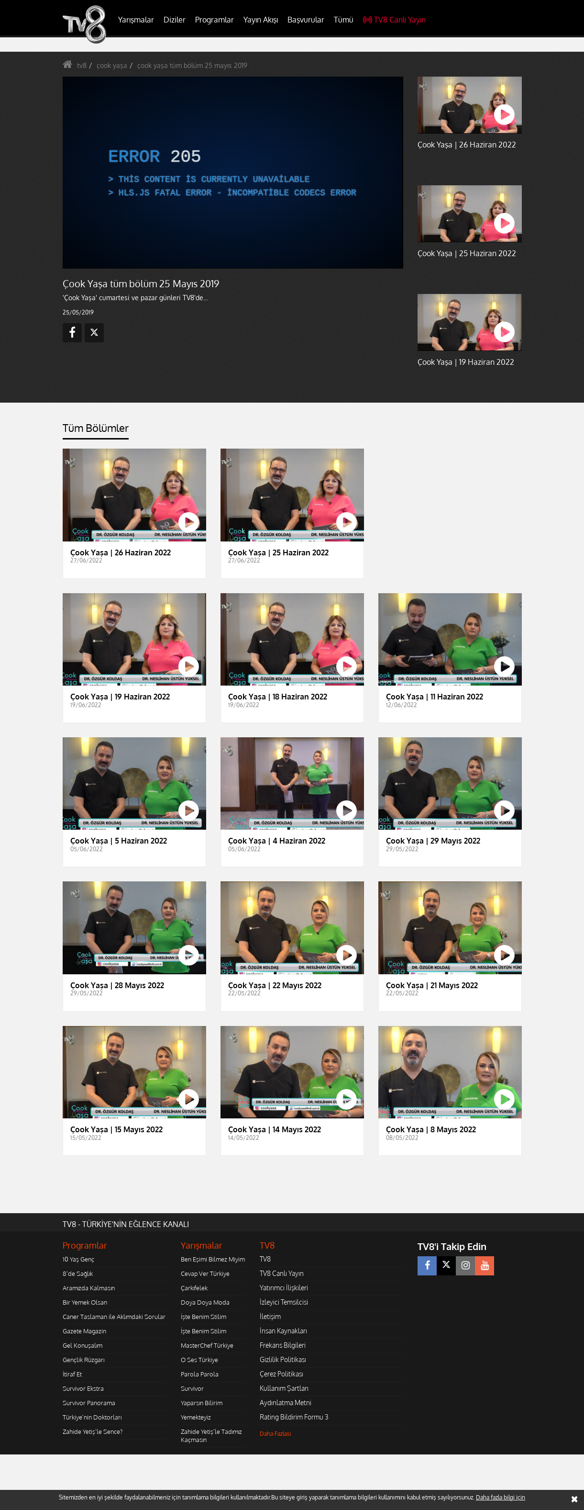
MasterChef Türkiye (207, 1345)
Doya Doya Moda (205, 1302)
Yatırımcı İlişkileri (284, 1288)
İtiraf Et (72, 1374)
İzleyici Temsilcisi (284, 1302)
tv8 (82, 65)
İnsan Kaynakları (283, 1331)
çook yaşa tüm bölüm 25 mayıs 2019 (192, 65)
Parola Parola (200, 1374)
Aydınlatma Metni (285, 1402)
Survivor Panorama (89, 1403)
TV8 (265, 1259)
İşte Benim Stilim (203, 1316)
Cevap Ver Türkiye (205, 1273)
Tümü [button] (343, 19)
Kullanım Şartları (284, 1388)
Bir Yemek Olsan (85, 1302)
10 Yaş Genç (78, 1259)
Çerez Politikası (281, 1374)
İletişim (270, 1316)
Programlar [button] (214, 19)
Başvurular (305, 19)
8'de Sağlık (78, 1273)
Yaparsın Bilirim (201, 1403)
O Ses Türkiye (199, 1360)
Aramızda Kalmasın (89, 1288)
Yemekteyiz (196, 1417)
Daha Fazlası (275, 1433)
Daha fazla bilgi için (500, 1497)
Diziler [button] (175, 19)
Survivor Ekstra (83, 1388)
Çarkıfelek (194, 1288)
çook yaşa (112, 65)
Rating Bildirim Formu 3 (294, 1417)
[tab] (96, 430)
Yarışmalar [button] (136, 19)
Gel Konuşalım (82, 1345)
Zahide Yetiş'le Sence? (92, 1431)
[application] (232, 172)
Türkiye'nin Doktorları (92, 1417)
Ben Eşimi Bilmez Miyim (213, 1259)
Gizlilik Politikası (283, 1359)
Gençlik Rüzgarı (83, 1360)
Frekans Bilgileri (283, 1345)
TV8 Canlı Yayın (394, 19)
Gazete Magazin (84, 1331)
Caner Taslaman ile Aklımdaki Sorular (114, 1316)
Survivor (192, 1388)
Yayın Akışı (260, 19)
